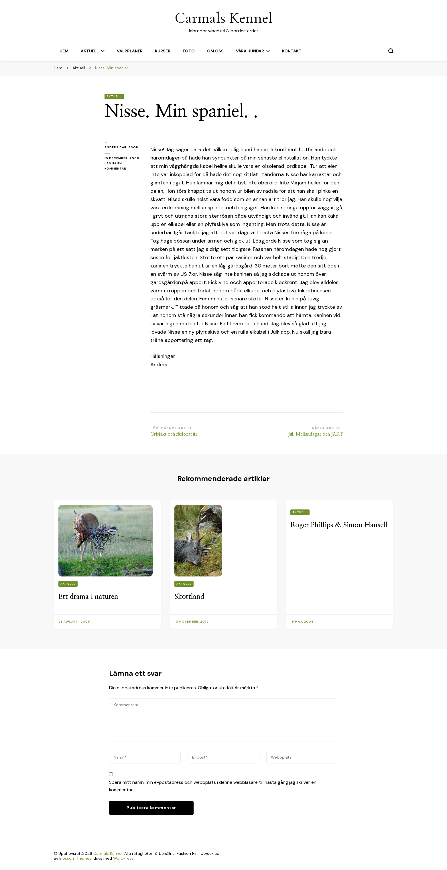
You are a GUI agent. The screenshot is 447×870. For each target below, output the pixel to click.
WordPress (123, 858)
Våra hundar (250, 51)
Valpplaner (130, 51)
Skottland (189, 596)
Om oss (215, 51)
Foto (189, 51)
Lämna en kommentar (123, 166)
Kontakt (292, 51)
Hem (64, 51)
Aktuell (90, 51)
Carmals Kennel (224, 17)
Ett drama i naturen (88, 596)
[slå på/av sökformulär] (390, 51)
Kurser (162, 51)
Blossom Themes (75, 858)
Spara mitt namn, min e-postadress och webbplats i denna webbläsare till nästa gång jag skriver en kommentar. (212, 786)
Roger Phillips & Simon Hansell (338, 525)
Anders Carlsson (122, 147)
